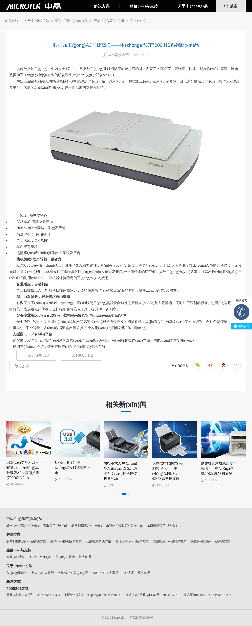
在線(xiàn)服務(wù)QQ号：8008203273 (151, 594)
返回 (21, 365)
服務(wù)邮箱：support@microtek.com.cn (92, 594)
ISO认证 (128, 572)
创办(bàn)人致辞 (42, 572)
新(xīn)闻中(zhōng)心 (71, 21)
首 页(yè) (11, 21)
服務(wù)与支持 (144, 6)
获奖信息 (144, 572)
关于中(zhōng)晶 (193, 6)
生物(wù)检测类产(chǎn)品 (124, 525)
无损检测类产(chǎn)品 (162, 525)
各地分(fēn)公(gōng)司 (73, 572)
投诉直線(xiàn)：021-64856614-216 (207, 594)
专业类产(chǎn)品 (55, 525)
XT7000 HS (40, 355)
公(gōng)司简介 (17, 572)
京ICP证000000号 (142, 617)
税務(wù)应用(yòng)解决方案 (210, 541)
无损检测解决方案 (98, 541)
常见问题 (85, 557)
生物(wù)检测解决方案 (66, 541)
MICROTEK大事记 (105, 572)
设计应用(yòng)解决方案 (132, 541)
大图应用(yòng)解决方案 (170, 541)
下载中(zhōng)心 (40, 557)
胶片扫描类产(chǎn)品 (86, 525)
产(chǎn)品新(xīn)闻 (108, 21)
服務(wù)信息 (15, 557)
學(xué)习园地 (65, 557)
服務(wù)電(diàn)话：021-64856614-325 (33, 594)
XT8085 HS (85, 355)
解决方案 (102, 6)
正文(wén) (137, 21)
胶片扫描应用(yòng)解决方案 (26, 541)
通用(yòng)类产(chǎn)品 (22, 525)
